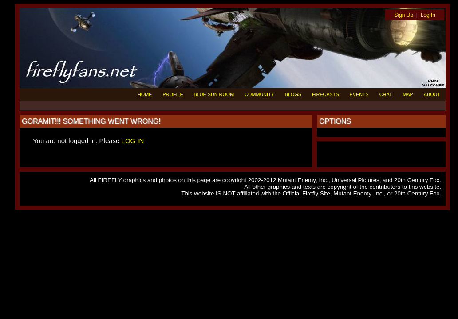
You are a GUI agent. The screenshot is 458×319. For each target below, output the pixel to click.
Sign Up (403, 15)
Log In (428, 15)
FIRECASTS (325, 94)
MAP (408, 94)
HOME (145, 94)
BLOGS (293, 94)
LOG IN (133, 140)
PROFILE (172, 94)
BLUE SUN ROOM (214, 94)
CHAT (385, 94)
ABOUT (432, 94)
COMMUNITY (259, 94)
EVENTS (359, 94)
